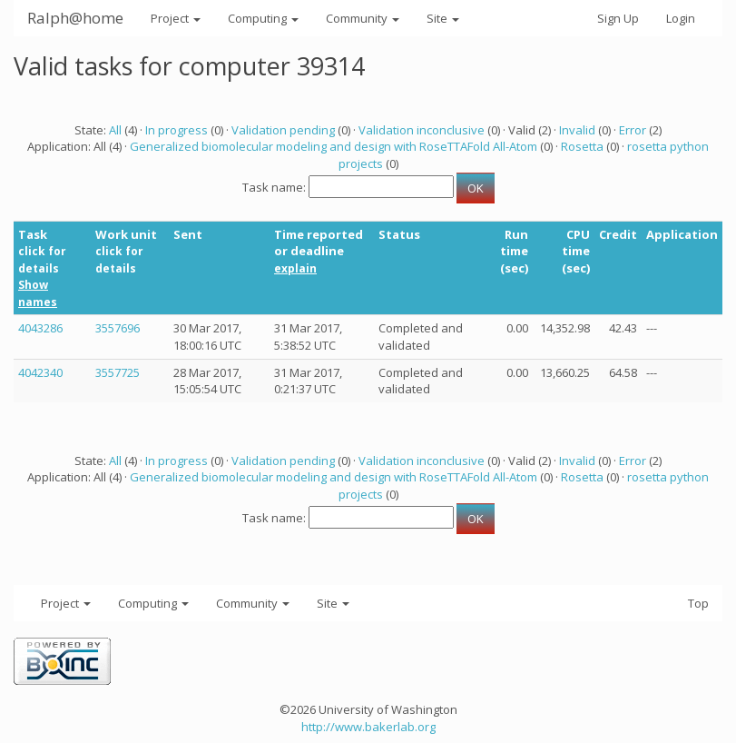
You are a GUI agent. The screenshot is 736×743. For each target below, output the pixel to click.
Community (362, 18)
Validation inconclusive (421, 130)
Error (632, 130)
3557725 (117, 372)
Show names (37, 293)
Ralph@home (75, 17)
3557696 (117, 328)
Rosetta (582, 146)
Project (176, 18)
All (115, 130)
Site (443, 18)
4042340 (40, 372)
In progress (176, 130)
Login (680, 18)
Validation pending (283, 130)
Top (698, 603)
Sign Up (618, 18)
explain (295, 268)
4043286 (40, 328)
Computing (263, 18)
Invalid (577, 130)
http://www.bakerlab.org (368, 726)
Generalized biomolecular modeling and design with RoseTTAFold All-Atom (333, 146)
